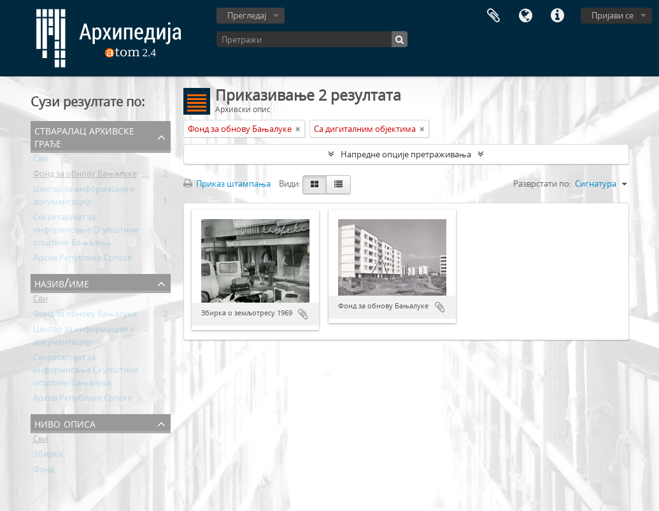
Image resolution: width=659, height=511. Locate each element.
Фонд (43, 471)
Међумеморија (493, 16)
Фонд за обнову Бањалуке (85, 176)
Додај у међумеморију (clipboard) (303, 314)
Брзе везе (557, 16)
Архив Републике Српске (82, 260)
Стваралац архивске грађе (84, 136)
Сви (40, 160)
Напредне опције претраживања (406, 154)
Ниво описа (65, 422)
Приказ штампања (227, 183)
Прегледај (246, 15)
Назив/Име (61, 282)
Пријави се (613, 15)
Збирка (47, 456)
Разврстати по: (542, 183)
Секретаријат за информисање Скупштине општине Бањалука (85, 231)
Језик (525, 16)
